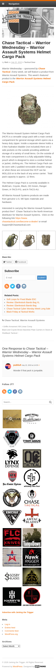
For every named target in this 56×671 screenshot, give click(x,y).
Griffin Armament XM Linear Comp (17, 327)
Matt (6, 62)
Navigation (14, 4)
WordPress (17, 666)
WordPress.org (11, 634)
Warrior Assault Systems (32, 320)
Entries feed (10, 627)
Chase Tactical (11, 320)
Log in (7, 624)
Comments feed (12, 631)
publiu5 (17, 365)
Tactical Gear (29, 62)
